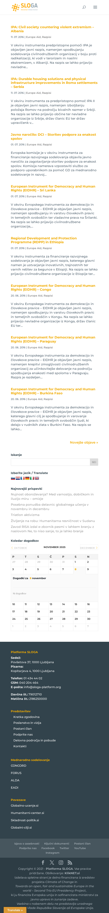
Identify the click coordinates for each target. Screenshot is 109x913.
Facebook (48, 848)
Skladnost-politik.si (25, 820)
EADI (14, 787)
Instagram (52, 852)
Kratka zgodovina (26, 717)
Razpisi (46, 37)
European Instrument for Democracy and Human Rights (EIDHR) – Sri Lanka (53, 188)
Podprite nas (23, 734)
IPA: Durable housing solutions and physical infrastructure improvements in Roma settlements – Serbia (54, 83)
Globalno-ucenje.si (24, 805)
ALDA (15, 780)
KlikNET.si (72, 873)
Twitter (64, 848)
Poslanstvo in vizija (27, 723)
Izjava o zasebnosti (26, 843)
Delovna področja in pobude (34, 740)
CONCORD (18, 765)
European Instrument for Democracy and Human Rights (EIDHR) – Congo (53, 288)
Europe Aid (33, 37)
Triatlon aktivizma (25, 515)
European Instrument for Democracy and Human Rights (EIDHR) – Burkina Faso (53, 391)
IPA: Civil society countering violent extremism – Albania (52, 29)
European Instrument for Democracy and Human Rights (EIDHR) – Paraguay (53, 339)
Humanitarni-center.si (27, 813)
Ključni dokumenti (56, 843)
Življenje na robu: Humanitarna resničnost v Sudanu (53, 521)
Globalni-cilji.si (21, 827)
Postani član (22, 728)
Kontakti (19, 746)
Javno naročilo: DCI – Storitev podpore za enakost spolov (53, 137)
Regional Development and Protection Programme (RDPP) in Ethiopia (44, 240)
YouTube (80, 848)
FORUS (16, 773)
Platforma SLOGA (59, 869)
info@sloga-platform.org (42, 687)
